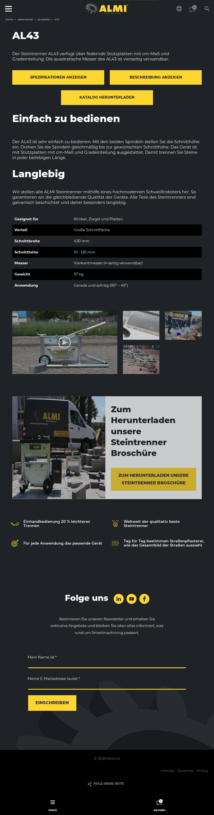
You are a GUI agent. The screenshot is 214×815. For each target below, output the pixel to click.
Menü (8, 9)
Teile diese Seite (108, 783)
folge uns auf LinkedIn (119, 599)
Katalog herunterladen (107, 97)
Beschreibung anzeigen (156, 77)
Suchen (207, 9)
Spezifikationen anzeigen (58, 77)
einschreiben (52, 703)
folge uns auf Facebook (144, 599)
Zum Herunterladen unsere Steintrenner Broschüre (153, 481)
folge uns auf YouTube (132, 599)
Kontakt (193, 9)
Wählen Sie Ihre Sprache (179, 9)
